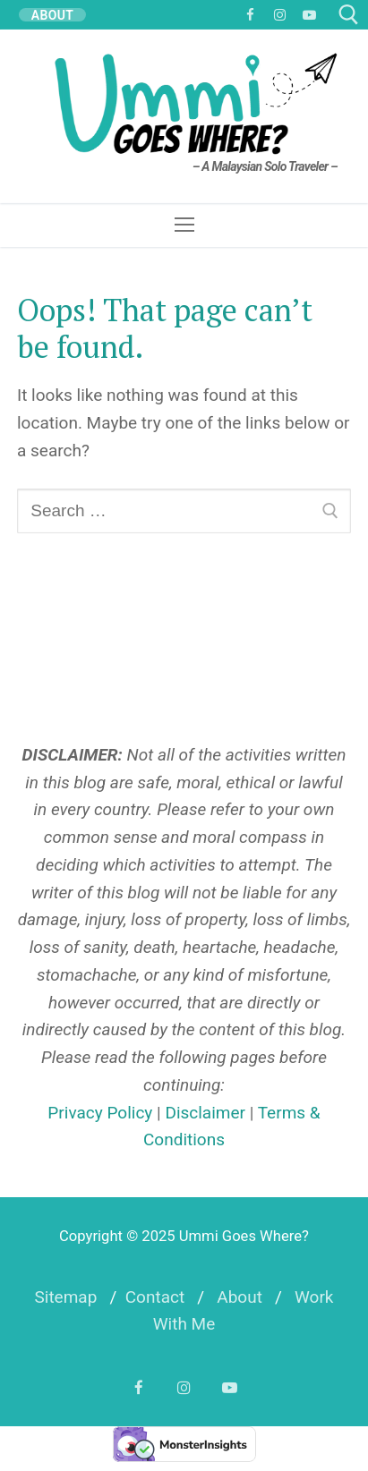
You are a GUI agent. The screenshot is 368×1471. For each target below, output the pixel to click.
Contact (154, 1297)
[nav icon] (184, 225)
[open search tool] (348, 14)
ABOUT (52, 14)
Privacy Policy (99, 1112)
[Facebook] (250, 15)
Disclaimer (205, 1112)
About (239, 1297)
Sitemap (65, 1297)
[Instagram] (280, 15)
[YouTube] (309, 15)
